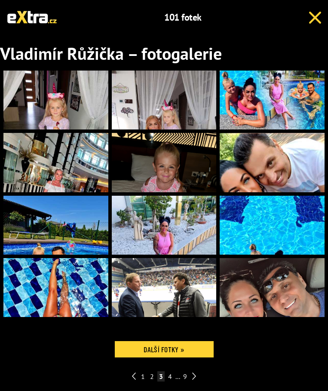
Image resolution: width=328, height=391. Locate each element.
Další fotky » (164, 349)
